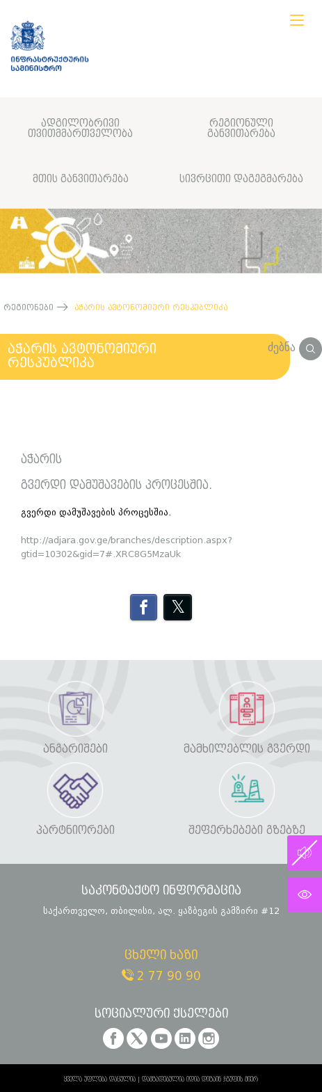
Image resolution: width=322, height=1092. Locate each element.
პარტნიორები (75, 831)
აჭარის (41, 459)
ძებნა (295, 347)
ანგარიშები (75, 749)
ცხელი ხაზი (161, 956)
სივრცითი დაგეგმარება (241, 179)
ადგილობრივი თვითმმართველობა (80, 129)
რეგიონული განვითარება (241, 129)
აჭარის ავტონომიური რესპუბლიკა (82, 356)
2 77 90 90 (161, 976)
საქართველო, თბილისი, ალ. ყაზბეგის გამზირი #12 (161, 911)
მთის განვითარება (81, 179)
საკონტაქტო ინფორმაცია (161, 891)
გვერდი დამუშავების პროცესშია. (116, 485)
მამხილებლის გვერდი (247, 749)
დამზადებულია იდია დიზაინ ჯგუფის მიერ (200, 1079)
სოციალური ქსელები (161, 1014)
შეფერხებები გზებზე (246, 831)
